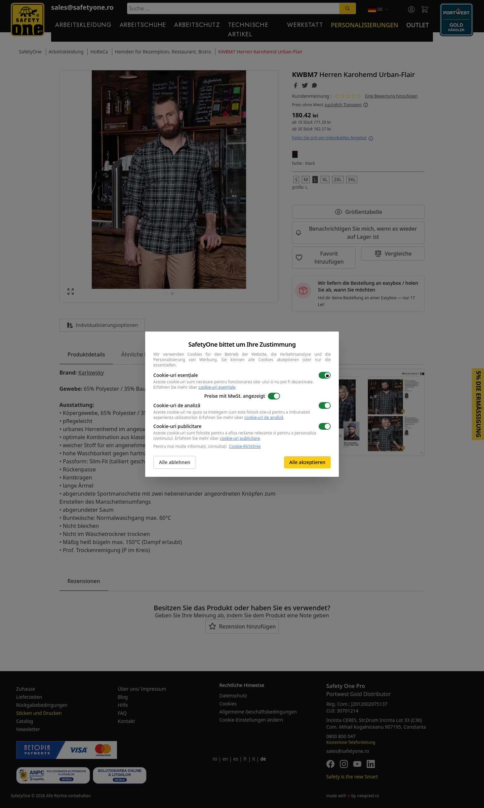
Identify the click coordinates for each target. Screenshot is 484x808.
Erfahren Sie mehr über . (195, 387)
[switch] (325, 375)
